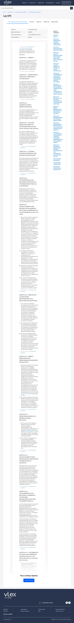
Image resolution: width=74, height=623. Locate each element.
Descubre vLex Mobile (7, 614)
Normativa (5, 611)
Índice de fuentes (59, 611)
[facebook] (69, 603)
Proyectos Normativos (60, 609)
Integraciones (50, 2)
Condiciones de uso (7, 619)
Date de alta (66, 2)
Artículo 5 (32, 392)
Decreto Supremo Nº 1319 (30, 431)
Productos (33, 2)
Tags (39, 611)
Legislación (5, 609)
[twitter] (67, 603)
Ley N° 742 (24, 393)
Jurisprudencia (24, 609)
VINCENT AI (24, 2)
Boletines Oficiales (25, 611)
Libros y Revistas (41, 609)
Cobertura (41, 2)
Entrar (58, 2)
